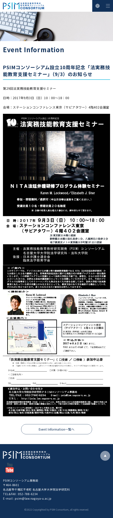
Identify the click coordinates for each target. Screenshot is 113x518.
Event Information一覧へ (56, 429)
